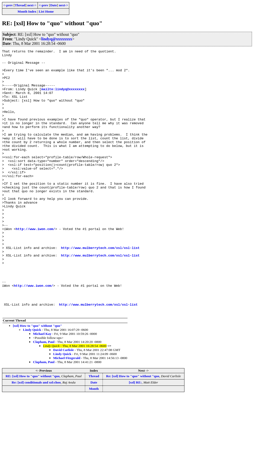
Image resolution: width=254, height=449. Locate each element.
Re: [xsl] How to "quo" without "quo (132, 429)
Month (94, 441)
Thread (20, 5)
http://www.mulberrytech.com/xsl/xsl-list (100, 287)
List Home (46, 11)
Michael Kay (42, 387)
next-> (31, 5)
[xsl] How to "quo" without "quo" (37, 378)
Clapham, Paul (43, 395)
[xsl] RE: (135, 435)
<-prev (8, 5)
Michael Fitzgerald (66, 411)
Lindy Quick (32, 382)
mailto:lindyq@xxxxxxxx (63, 97)
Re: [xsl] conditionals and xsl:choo (36, 435)
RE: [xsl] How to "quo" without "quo (32, 429)
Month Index (27, 11)
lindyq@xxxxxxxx (56, 39)
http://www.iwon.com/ (35, 265)
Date (53, 5)
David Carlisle (63, 403)
